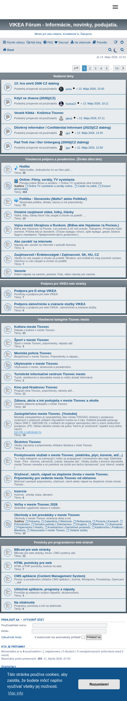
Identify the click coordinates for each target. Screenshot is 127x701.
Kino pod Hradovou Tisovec (36, 387)
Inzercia (20, 491)
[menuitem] (33, 42)
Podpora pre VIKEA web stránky (63, 283)
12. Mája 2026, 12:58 (90, 147)
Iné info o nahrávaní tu (27, 432)
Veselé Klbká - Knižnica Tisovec (39, 113)
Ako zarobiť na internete (33, 241)
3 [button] (95, 68)
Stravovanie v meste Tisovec (46, 530)
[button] (76, 68)
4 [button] (101, 68)
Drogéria (80, 524)
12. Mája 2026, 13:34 (90, 132)
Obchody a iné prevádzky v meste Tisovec (47, 515)
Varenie (20, 271)
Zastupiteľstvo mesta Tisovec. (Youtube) (45, 414)
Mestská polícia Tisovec (32, 353)
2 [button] (90, 68)
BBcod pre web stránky (32, 549)
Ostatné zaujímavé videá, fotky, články (44, 212)
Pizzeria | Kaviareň (105, 521)
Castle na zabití (86, 185)
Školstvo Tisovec (27, 442)
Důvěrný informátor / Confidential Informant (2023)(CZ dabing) (62, 127)
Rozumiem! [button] (99, 684)
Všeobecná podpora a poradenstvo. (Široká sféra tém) (63, 159)
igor (68, 133)
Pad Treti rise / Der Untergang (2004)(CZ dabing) (51, 142)
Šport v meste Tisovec (31, 340)
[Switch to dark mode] (115, 50)
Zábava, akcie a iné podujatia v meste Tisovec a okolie (56, 400)
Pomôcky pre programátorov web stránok (63, 542)
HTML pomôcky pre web (33, 563)
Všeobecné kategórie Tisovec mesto (63, 319)
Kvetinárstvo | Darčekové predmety (67, 527)
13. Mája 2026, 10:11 (95, 103)
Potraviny (32, 521)
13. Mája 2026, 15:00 (91, 88)
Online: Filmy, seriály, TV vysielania (47, 179)
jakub (69, 118)
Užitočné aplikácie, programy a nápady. (44, 589)
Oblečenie (96, 524)
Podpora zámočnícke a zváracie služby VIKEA (49, 304)
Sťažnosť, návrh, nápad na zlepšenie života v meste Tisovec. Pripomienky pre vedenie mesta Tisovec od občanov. (61, 476)
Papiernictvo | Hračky (28, 527)
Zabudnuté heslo (11, 637)
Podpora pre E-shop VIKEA (35, 291)
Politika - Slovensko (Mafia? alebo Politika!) (53, 199)
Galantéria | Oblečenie (56, 521)
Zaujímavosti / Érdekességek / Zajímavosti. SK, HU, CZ (56, 255)
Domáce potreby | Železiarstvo (51, 524)
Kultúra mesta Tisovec (31, 327)
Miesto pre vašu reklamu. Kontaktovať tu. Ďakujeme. (63, 34)
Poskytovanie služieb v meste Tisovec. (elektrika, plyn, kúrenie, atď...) (68, 455)
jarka (69, 89)
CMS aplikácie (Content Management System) (49, 576)
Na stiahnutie (24, 602)
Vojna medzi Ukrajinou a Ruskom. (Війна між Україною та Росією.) (66, 225)
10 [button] (117, 68)
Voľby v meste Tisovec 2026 (36, 504)
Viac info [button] (15, 693)
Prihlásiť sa (10, 619)
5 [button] (107, 68)
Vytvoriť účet (33, 619)
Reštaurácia (82, 521)
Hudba (24, 166)
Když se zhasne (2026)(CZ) (34, 98)
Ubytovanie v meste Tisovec (36, 363)
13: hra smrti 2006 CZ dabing (36, 83)
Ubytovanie (113, 524)
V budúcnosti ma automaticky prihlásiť (60, 637)
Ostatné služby (77, 530)
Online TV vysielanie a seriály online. (49, 185)
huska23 (71, 103)
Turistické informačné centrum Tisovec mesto (49, 374)
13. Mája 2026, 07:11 (92, 118)
